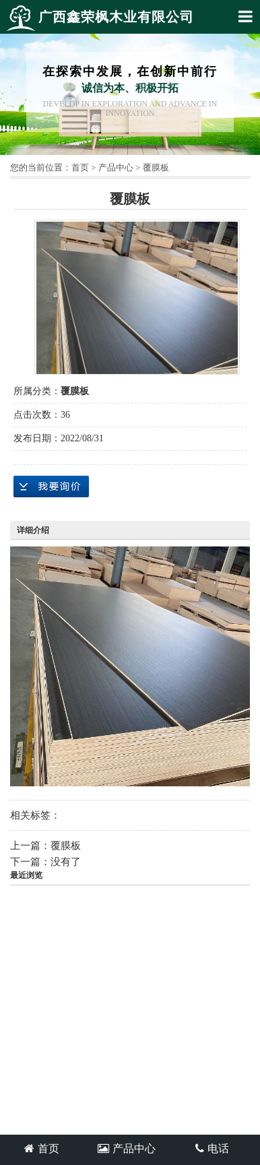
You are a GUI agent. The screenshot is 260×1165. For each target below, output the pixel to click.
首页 (80, 167)
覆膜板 (156, 167)
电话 (212, 1148)
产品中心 (115, 167)
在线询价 (51, 486)
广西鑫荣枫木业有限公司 (100, 18)
